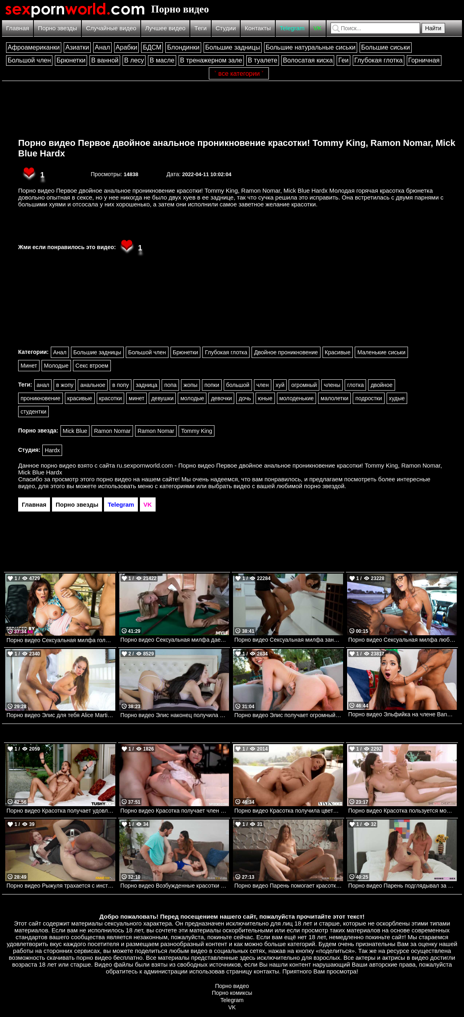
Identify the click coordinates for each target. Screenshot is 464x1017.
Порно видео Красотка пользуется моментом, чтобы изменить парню (402, 810)
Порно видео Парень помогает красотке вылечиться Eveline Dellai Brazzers (288, 885)
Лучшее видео (165, 28)
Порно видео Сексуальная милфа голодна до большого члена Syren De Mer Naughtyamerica (60, 640)
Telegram (292, 28)
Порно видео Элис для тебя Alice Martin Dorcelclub (60, 715)
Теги (200, 28)
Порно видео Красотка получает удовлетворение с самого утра (60, 810)
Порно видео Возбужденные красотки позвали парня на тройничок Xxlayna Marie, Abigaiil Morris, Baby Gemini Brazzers (175, 885)
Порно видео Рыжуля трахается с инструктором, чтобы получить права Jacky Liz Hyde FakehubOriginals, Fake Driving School (60, 885)
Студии (226, 28)
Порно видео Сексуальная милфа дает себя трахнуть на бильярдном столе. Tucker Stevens (175, 639)
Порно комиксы (232, 993)
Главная (17, 28)
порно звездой (324, 486)
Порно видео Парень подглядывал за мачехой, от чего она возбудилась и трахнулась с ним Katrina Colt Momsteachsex (402, 885)
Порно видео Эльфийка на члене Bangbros (402, 714)
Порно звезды (57, 28)
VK (318, 28)
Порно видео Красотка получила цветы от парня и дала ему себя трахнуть (288, 810)
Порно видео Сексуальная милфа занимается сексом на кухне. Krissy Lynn (288, 639)
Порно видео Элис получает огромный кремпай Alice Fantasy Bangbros (288, 715)
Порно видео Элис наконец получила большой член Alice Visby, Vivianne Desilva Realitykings (175, 715)
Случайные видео (111, 28)
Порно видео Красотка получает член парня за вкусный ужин (175, 810)
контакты (266, 971)
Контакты (258, 28)
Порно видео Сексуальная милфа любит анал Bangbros (402, 639)
